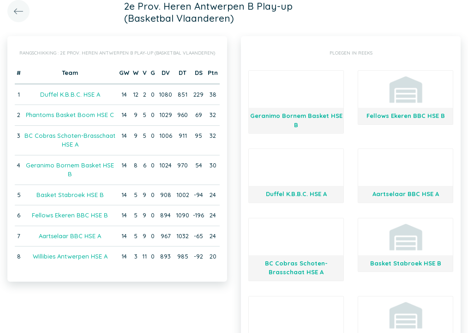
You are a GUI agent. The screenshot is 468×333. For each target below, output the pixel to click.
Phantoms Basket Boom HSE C (70, 114)
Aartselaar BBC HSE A (70, 236)
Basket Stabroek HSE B (70, 194)
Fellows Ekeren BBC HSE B (70, 215)
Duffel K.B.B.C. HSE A (70, 94)
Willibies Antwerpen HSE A (70, 256)
